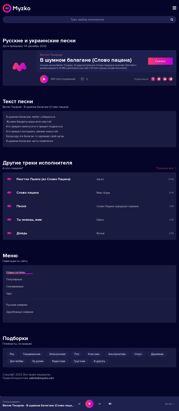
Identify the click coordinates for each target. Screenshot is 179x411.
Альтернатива (117, 354)
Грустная (79, 361)
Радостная (58, 361)
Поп (76, 354)
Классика (93, 354)
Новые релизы (15, 272)
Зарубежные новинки (19, 312)
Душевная (157, 354)
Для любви (16, 361)
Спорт (138, 354)
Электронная (57, 354)
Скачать (160, 61)
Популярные (14, 279)
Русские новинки (16, 305)
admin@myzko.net (41, 378)
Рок (12, 354)
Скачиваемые (15, 286)
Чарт (9, 293)
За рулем (37, 361)
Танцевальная (31, 354)
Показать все (166, 168)
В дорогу (99, 361)
